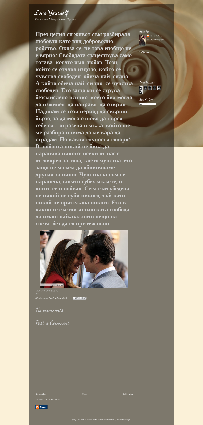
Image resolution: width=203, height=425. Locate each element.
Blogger (127, 419)
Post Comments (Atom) (52, 399)
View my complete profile (155, 39)
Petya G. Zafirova (156, 36)
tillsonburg (112, 419)
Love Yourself (52, 12)
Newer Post (40, 393)
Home (84, 393)
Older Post (128, 393)
